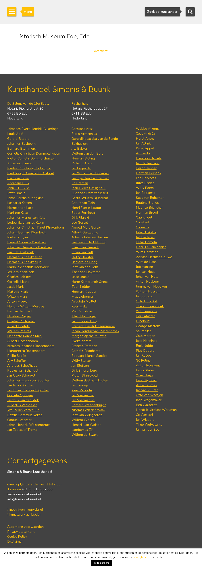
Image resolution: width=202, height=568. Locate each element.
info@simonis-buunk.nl (24, 499)
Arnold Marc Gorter (86, 227)
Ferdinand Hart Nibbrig (89, 242)
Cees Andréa (145, 133)
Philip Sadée (16, 356)
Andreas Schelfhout (22, 365)
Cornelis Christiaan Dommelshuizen (33, 153)
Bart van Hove (18, 178)
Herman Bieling (83, 158)
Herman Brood (147, 212)
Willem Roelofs (19, 331)
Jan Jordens (144, 296)
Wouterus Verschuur (23, 410)
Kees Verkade (82, 390)
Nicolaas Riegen (19, 316)
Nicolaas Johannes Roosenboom (30, 346)
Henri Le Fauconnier (151, 247)
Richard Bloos (82, 163)
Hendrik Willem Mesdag (25, 306)
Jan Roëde (143, 355)
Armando (143, 153)
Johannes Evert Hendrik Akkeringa (32, 129)
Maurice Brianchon (149, 207)
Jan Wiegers (145, 419)
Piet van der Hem (85, 267)
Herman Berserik (148, 173)
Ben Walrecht (146, 405)
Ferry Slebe (145, 370)
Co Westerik (145, 415)
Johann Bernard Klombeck (26, 232)
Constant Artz (82, 129)
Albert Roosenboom (22, 341)
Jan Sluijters (81, 365)
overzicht (101, 51)
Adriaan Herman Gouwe (154, 257)
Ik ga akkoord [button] (101, 563)
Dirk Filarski (80, 217)
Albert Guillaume (85, 232)
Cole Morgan (145, 336)
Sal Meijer (143, 331)
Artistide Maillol (84, 301)
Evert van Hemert (85, 247)
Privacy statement (21, 531)
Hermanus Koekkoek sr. (24, 257)
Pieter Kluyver (18, 237)
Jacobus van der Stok (23, 400)
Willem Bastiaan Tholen (90, 380)
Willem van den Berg (88, 153)
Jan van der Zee (147, 429)
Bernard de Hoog (84, 262)
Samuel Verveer (19, 420)
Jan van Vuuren (147, 390)
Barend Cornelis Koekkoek (26, 242)
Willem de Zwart (85, 434)
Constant (142, 222)
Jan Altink (143, 143)
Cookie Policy (17, 536)
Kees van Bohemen (150, 197)
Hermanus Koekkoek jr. (24, 262)
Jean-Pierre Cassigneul (88, 188)
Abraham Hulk (18, 183)
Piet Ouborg (145, 350)
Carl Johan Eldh (83, 203)
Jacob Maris (15, 286)
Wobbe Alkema (147, 128)
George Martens (148, 326)
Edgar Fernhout (83, 212)
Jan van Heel (145, 271)
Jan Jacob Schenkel (21, 375)
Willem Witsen (83, 420)
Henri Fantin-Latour (86, 208)
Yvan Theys (144, 375)
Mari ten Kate (17, 212)
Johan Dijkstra (146, 232)
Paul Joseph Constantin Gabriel (30, 173)
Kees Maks (79, 306)
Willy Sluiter (81, 360)
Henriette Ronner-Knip (24, 336)
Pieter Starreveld (85, 375)
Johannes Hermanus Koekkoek (29, 247)
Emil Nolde (144, 345)
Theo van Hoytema (86, 272)
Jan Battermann (147, 163)
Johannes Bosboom (21, 143)
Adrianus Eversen (20, 163)
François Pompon (84, 346)
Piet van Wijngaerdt (87, 415)
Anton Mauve (17, 301)
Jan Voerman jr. (83, 395)
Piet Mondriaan (83, 311)
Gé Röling (143, 360)
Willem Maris (17, 296)
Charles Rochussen (21, 321)
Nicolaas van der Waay (88, 410)
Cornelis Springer (20, 395)
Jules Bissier (145, 183)
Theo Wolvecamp (149, 424)
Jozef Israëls (16, 193)
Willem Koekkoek (20, 272)
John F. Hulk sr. (18, 188)
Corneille (142, 227)
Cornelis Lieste (18, 282)
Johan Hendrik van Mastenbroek (95, 331)
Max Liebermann (84, 296)
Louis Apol (15, 134)
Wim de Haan (146, 262)
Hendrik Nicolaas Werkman (156, 410)
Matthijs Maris (17, 291)
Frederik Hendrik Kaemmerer (93, 326)
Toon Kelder (81, 286)
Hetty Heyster (82, 257)
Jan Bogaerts (81, 168)
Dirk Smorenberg (84, 370)
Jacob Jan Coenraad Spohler (28, 390)
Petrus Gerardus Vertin (24, 415)
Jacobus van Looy (84, 321)
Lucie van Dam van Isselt (90, 193)
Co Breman (80, 183)
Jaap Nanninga (146, 341)
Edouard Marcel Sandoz (89, 356)
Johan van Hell (82, 252)
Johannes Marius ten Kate (26, 217)
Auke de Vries (146, 385)
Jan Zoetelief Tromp (22, 430)
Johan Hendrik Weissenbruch (28, 425)
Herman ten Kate (20, 208)
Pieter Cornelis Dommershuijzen (31, 158)
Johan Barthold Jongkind (25, 198)
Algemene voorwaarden (25, 527)
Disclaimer (15, 541)
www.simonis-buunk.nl (24, 494)
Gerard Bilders (18, 138)
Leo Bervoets (146, 178)
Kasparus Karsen (19, 203)
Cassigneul (144, 217)
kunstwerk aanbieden (24, 514)
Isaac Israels (80, 277)
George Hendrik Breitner (90, 178)
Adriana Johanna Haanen (90, 237)
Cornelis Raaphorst (86, 351)
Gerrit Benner (146, 168)
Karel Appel (145, 148)
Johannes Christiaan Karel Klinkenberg (35, 227)
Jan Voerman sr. (83, 400)
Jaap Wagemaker (148, 400)
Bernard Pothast (19, 311)
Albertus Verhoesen (22, 405)
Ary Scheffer (16, 360)
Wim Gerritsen (147, 252)
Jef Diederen (145, 237)
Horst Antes (145, 138)
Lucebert (143, 321)
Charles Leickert (19, 277)
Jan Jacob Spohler (20, 385)
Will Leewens (146, 311)
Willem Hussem (148, 291)
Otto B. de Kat (146, 301)
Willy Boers (145, 188)
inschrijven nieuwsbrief (25, 509)
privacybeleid (140, 557)
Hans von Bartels (148, 158)
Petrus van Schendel (22, 370)
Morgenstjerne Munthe (89, 336)
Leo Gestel (80, 222)
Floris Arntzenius (84, 134)
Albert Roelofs (18, 326)
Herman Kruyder (84, 291)
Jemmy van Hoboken (151, 286)
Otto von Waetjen (149, 395)
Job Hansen (144, 267)
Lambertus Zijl (82, 430)
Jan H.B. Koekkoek (20, 252)
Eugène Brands (147, 202)
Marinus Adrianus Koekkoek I (28, 267)
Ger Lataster (145, 316)
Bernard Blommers (21, 148)
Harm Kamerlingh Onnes (90, 282)
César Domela (146, 242)
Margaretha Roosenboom (26, 351)
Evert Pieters (81, 341)
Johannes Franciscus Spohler (28, 380)
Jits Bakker (79, 148)
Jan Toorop (80, 385)
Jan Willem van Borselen (90, 173)
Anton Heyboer (147, 281)
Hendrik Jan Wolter (86, 425)
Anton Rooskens (148, 365)
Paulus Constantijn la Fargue (29, 168)
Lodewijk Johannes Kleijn (25, 222)
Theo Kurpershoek (150, 306)
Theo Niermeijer (84, 316)
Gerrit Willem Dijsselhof (90, 198)
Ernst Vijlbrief (146, 380)
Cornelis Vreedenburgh (89, 405)
